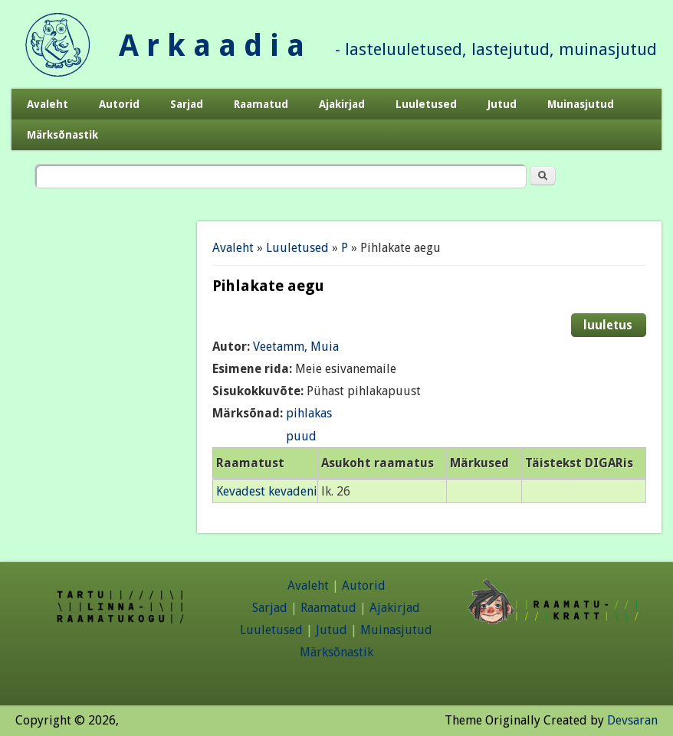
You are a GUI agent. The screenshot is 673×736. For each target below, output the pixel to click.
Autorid (119, 104)
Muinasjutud (580, 104)
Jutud (502, 104)
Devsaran (632, 720)
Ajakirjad (342, 104)
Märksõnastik (62, 135)
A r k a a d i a (211, 46)
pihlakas (309, 413)
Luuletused (426, 104)
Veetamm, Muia (296, 346)
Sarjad (186, 104)
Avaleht (47, 104)
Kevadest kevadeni (266, 491)
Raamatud (261, 104)
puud (301, 436)
